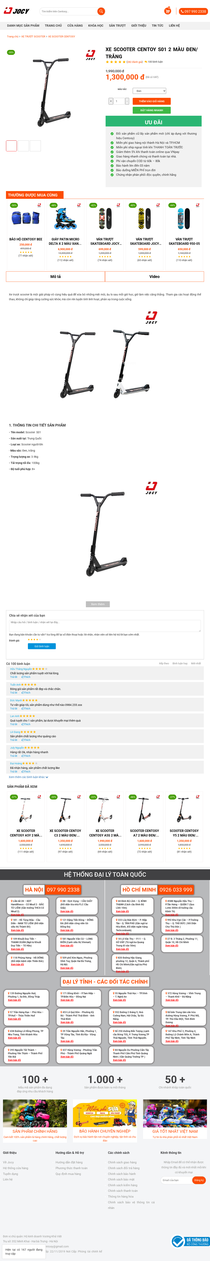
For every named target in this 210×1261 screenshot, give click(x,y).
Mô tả (55, 276)
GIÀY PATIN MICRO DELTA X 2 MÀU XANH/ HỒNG (65, 241)
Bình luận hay (180, 663)
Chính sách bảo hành (122, 1174)
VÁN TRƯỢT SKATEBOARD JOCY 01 (104, 241)
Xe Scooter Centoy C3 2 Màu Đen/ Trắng (65, 833)
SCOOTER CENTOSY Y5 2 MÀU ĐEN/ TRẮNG (184, 833)
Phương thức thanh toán (71, 1168)
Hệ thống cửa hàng (15, 1168)
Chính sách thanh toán (123, 1191)
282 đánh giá (134, 61)
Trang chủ (12, 36)
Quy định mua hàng (68, 1174)
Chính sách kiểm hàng (122, 1185)
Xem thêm (98, 604)
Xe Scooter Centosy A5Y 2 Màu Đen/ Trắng (25, 833)
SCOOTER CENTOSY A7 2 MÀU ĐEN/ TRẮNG (144, 833)
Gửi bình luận (41, 646)
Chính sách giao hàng (122, 1162)
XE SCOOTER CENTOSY (61, 36)
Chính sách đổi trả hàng (123, 1168)
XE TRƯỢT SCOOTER (33, 36)
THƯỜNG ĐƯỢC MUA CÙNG (33, 195)
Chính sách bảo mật (121, 1179)
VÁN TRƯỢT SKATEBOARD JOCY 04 (144, 241)
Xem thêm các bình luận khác (28, 777)
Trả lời (13, 676)
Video (154, 276)
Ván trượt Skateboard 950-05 (184, 241)
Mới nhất (196, 663)
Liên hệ (8, 1179)
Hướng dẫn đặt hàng (69, 1162)
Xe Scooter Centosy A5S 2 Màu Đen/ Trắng (105, 833)
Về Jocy (8, 1162)
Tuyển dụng (10, 1174)
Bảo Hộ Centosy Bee (25, 239)
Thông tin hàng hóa (120, 1196)
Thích (27, 676)
